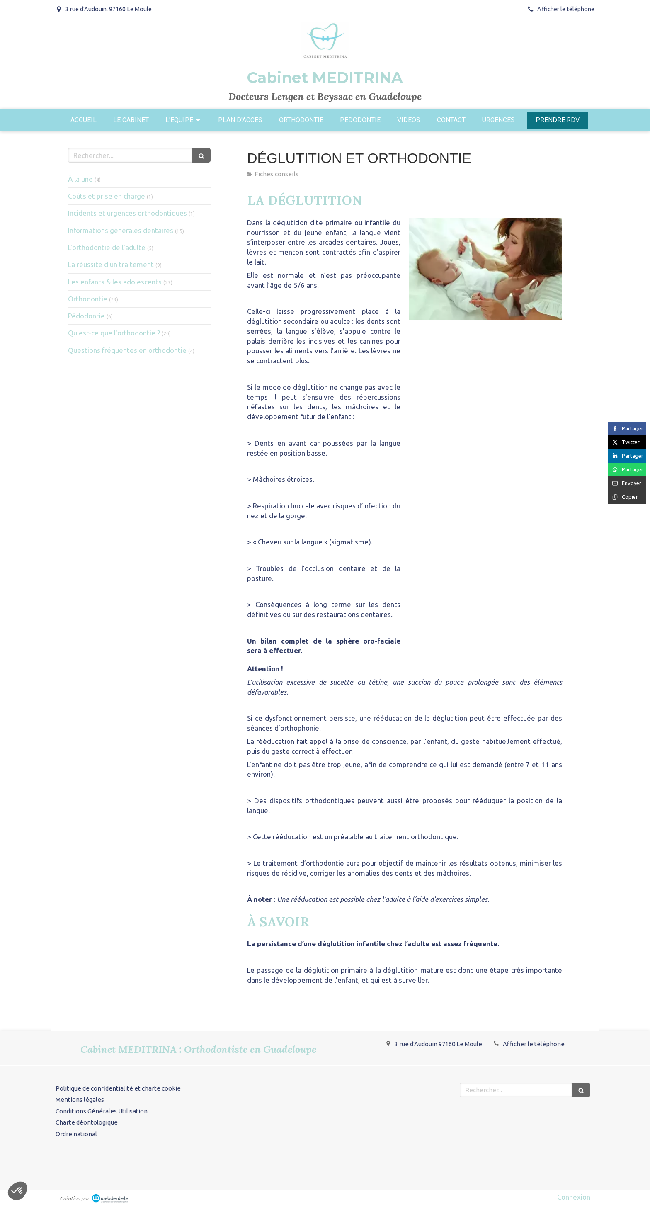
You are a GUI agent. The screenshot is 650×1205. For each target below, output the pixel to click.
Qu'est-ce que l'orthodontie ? (114, 333)
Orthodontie (87, 299)
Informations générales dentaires (120, 230)
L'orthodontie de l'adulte (107, 247)
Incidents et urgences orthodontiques (127, 213)
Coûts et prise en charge (106, 196)
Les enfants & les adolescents (115, 282)
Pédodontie (86, 316)
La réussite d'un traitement (111, 264)
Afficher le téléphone (565, 9)
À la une (80, 179)
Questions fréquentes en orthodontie (127, 350)
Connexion (573, 1197)
